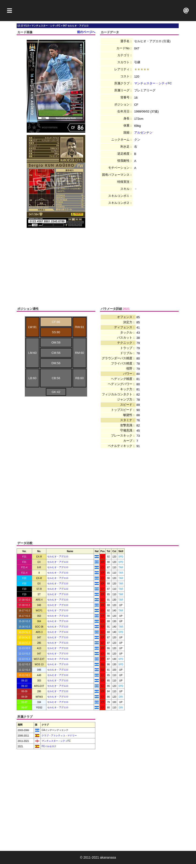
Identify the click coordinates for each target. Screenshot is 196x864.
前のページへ (86, 32)
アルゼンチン (143, 132)
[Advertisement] (98, 11)
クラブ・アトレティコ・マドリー (59, 735)
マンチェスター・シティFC (153, 83)
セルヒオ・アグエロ (57, 556)
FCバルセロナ (48, 746)
